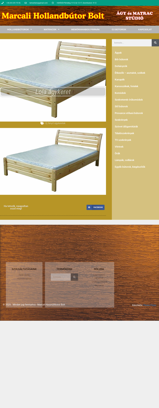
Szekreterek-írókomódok (129, 99)
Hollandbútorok (19, 29)
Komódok (120, 92)
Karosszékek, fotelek (126, 86)
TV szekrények (123, 139)
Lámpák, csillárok (124, 160)
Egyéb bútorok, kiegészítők (130, 166)
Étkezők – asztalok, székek (130, 72)
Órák (117, 153)
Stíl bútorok (121, 106)
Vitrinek (119, 146)
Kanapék (120, 79)
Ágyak (118, 52)
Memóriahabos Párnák (85, 29)
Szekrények (121, 119)
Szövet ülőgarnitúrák (126, 126)
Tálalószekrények (124, 133)
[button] (96, 207)
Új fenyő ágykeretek (55, 123)
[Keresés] (155, 42)
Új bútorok (119, 29)
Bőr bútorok (121, 59)
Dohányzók (121, 66)
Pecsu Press (149, 305)
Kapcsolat (145, 29)
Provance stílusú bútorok (129, 113)
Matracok (51, 29)
